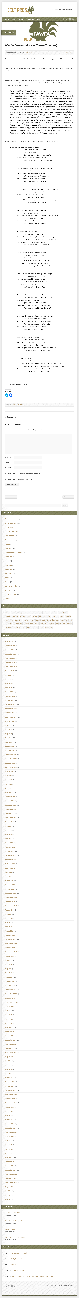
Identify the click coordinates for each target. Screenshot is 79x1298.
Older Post (68, 497)
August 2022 (9, 822)
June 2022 (8, 830)
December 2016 (10, 1090)
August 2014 (9, 1187)
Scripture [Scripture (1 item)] (51, 624)
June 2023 (8, 780)
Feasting (8, 548)
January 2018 (9, 1036)
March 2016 (9, 1120)
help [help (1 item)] (61, 616)
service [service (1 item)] (58, 624)
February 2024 (10, 746)
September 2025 (11, 667)
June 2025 (8, 679)
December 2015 (10, 1128)
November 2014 (11, 1174)
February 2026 (10, 646)
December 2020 (10, 893)
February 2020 (10, 935)
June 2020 (8, 918)
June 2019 (8, 964)
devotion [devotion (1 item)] (15, 616)
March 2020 (9, 931)
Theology (8, 590)
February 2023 (10, 797)
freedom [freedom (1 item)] (55, 616)
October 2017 (10, 1048)
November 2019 (11, 943)
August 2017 (9, 1057)
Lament (8, 561)
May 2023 (8, 784)
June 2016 (8, 1111)
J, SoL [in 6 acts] (11, 1229)
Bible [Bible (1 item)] (7, 613)
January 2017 (9, 1086)
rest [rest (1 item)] (70, 620)
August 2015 (9, 1136)
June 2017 (8, 1065)
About (14, 19)
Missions (8, 573)
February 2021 (10, 885)
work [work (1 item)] (41, 627)
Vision (7, 599)
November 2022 (11, 809)
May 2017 (8, 1069)
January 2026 (9, 650)
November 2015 (11, 1132)
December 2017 (10, 1040)
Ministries (8, 569)
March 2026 (9, 641)
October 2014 (10, 1178)
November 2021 (11, 860)
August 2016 (9, 1107)
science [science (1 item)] (43, 624)
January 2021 (9, 889)
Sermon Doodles (11, 586)
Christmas (9, 527)
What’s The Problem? (13, 1213)
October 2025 (10, 662)
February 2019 (10, 981)
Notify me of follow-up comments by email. (24, 474)
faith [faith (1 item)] (28, 616)
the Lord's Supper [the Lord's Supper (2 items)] (19, 627)
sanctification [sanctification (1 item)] (28, 624)
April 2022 (8, 839)
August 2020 (9, 910)
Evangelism (9, 540)
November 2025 (11, 658)
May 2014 (8, 1199)
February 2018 (10, 1032)
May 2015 (8, 1149)
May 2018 (8, 1019)
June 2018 (8, 1015)
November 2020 (11, 897)
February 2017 (10, 1082)
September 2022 (11, 818)
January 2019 (9, 985)
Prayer (7, 582)
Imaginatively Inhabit (13, 552)
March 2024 (9, 742)
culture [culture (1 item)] (54, 613)
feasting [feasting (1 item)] (42, 616)
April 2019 (8, 973)
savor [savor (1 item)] (37, 624)
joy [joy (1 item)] (7, 620)
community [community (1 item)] (38, 613)
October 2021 (10, 864)
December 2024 (10, 704)
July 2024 (8, 725)
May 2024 (8, 734)
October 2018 (10, 998)
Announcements (11, 519)
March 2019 (9, 977)
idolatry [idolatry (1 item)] (68, 616)
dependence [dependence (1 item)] (62, 613)
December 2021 (10, 855)
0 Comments (62, 52)
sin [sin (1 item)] (64, 624)
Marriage (8, 565)
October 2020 (10, 902)
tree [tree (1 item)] (28, 627)
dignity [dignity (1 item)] (22, 616)
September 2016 (11, 1103)
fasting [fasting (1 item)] (34, 616)
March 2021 (9, 881)
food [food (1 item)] (48, 616)
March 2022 (9, 843)
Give (43, 19)
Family (7, 544)
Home (7, 19)
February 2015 (10, 1162)
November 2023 (11, 759)
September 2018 (11, 1002)
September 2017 (11, 1053)
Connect (21, 19)
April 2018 (8, 1023)
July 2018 (8, 1011)
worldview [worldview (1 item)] (48, 627)
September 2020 (11, 906)
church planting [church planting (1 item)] (16, 613)
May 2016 (8, 1115)
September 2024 (11, 717)
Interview (8, 557)
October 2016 (10, 1099)
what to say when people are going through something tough (33, 1276)
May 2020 (8, 922)
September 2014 (11, 1183)
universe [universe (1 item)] (35, 627)
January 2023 (9, 801)
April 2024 (8, 738)
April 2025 (8, 688)
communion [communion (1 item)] (28, 613)
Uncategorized (10, 594)
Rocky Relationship (17, 1259)
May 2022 (8, 834)
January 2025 (9, 700)
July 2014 (8, 1191)
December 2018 (10, 990)
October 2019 (10, 948)
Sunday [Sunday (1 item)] (8, 627)
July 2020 (8, 914)
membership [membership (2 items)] (40, 620)
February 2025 (10, 696)
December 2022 (10, 805)
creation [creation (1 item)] (46, 613)
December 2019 (10, 939)
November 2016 (11, 1094)
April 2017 (8, 1073)
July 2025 (8, 675)
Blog (38, 19)
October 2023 (10, 763)
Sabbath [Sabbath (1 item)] (9, 624)
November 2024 (11, 709)
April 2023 (8, 788)
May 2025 (8, 683)
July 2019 (8, 960)
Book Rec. (14, 1265)
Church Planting (11, 531)
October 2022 (10, 813)
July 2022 (8, 826)
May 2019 (8, 969)
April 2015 (8, 1153)
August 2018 (9, 1006)
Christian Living (18, 405)
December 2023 (10, 755)
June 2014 (8, 1195)
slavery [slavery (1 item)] (69, 624)
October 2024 (10, 713)
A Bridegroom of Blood (19, 1253)
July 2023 (8, 776)
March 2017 (9, 1078)
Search (65, 505)
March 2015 (9, 1157)
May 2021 (8, 872)
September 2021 (11, 868)
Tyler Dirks (28, 53)
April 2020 (8, 927)
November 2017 (11, 1044)
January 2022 (9, 851)
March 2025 (9, 692)
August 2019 (9, 956)
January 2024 (9, 751)
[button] (39, 31)
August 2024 (9, 721)
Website (8, 467)
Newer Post (11, 497)
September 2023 (11, 767)
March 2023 (9, 792)
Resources (30, 19)
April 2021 (8, 876)
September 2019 (11, 952)
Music (7, 578)
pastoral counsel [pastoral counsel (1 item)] (52, 620)
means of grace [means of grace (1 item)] (29, 620)
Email (8, 462)
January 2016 (9, 1124)
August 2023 (9, 772)
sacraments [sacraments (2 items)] (18, 624)
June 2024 (8, 730)
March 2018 (9, 1027)
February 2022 (10, 847)
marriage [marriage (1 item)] (18, 620)
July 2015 (8, 1141)
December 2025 (10, 654)
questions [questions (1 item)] (63, 620)
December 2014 (10, 1170)
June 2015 (8, 1145)
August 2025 (9, 671)
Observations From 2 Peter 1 (16, 1237)
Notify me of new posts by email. (20, 479)
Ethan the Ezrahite (18, 1270)
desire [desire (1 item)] (8, 616)
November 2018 (11, 994)
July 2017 (8, 1061)
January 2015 (9, 1166)
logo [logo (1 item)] (11, 620)
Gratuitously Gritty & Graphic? (16, 1221)
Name (8, 457)
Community (9, 536)
